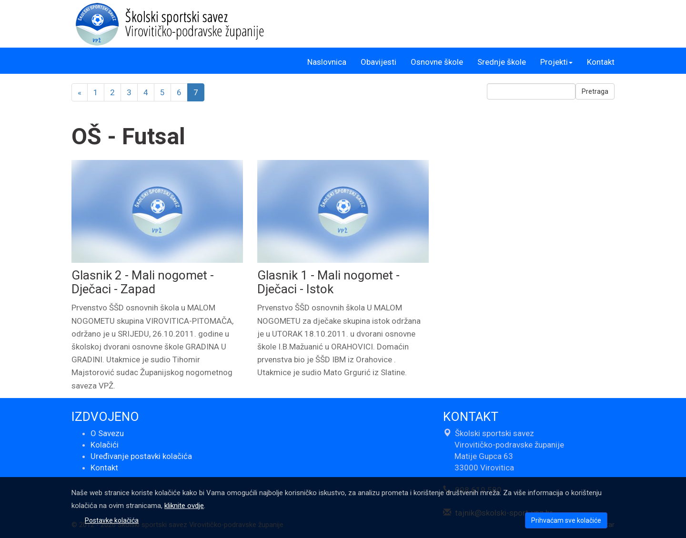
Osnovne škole (437, 62)
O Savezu (107, 433)
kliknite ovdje (184, 505)
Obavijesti (378, 62)
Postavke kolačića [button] (112, 520)
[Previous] (79, 92)
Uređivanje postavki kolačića (141, 456)
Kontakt (601, 62)
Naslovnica (326, 62)
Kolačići (105, 444)
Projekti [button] (556, 62)
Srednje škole (501, 62)
